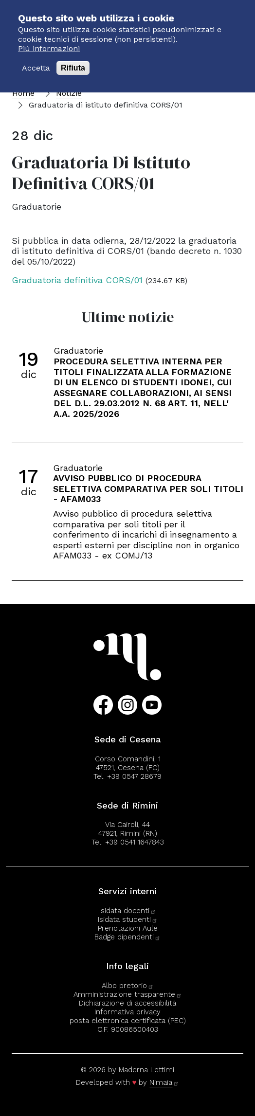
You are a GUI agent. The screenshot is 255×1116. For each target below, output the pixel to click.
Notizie (69, 93)
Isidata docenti (127, 910)
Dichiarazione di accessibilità (127, 1003)
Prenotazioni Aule (128, 928)
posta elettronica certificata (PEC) (128, 1020)
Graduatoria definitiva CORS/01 (77, 280)
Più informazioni (49, 41)
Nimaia (164, 1082)
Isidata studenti (128, 919)
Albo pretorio (128, 985)
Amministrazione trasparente (127, 994)
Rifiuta (73, 60)
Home (23, 93)
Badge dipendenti (127, 937)
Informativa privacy (127, 1012)
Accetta (36, 60)
